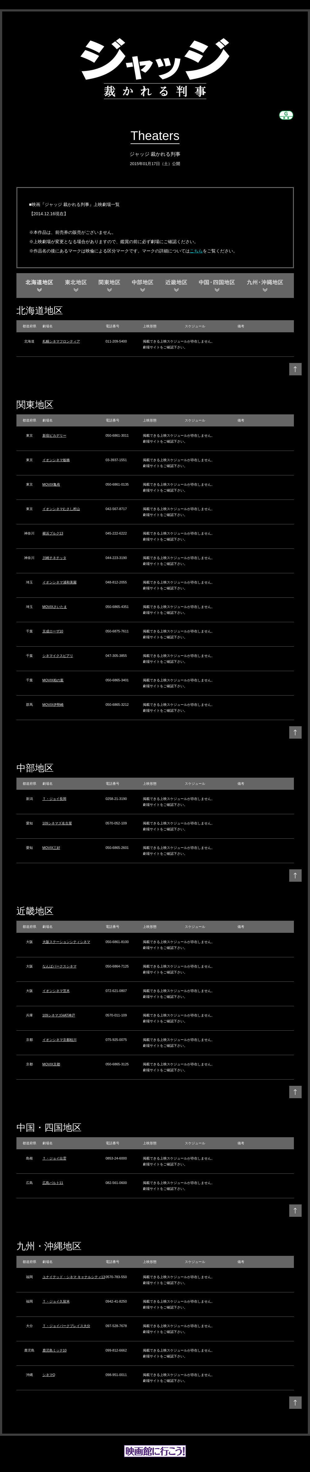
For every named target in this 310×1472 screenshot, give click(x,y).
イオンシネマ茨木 (56, 991)
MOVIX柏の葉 (53, 680)
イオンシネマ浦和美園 (59, 582)
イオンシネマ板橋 (56, 460)
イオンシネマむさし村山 (61, 509)
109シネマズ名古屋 (57, 823)
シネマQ (48, 1375)
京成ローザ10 (52, 631)
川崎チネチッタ (54, 558)
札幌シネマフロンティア (61, 341)
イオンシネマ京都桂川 (59, 1040)
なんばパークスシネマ (59, 966)
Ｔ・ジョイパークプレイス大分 (66, 1326)
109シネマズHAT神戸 (58, 1015)
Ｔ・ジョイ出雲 (54, 1158)
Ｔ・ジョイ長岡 (54, 799)
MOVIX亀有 (51, 484)
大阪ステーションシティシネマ (66, 942)
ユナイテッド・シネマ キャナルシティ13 (73, 1277)
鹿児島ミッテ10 (54, 1350)
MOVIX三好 (51, 848)
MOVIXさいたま (54, 607)
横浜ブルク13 (52, 533)
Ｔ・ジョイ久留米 (56, 1301)
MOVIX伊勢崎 (53, 704)
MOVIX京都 (51, 1064)
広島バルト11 (52, 1183)
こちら (196, 250)
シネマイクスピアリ (57, 655)
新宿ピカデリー (54, 435)
